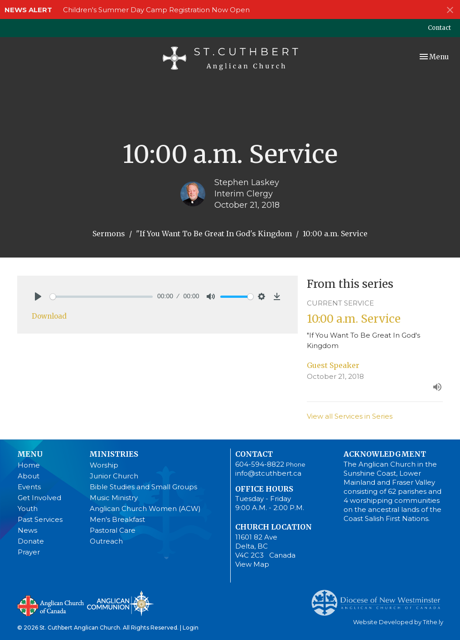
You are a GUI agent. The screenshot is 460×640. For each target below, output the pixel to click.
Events (29, 486)
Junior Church (114, 476)
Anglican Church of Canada (51, 604)
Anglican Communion (120, 603)
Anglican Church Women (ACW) (145, 508)
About (28, 476)
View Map (252, 564)
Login (191, 627)
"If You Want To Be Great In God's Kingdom (214, 233)
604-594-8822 (259, 464)
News (27, 530)
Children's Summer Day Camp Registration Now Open (156, 9)
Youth (28, 508)
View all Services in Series (349, 416)
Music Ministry (114, 497)
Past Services (40, 519)
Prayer (29, 552)
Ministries (113, 454)
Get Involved (39, 497)
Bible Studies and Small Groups (143, 486)
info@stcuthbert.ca (268, 473)
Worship (104, 465)
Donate (31, 541)
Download (49, 316)
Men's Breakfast (117, 519)
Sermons (108, 233)
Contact (439, 28)
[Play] (38, 296)
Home (29, 465)
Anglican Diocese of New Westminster (379, 598)
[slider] (101, 296)
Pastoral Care (113, 530)
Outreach (106, 541)
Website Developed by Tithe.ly (398, 622)
